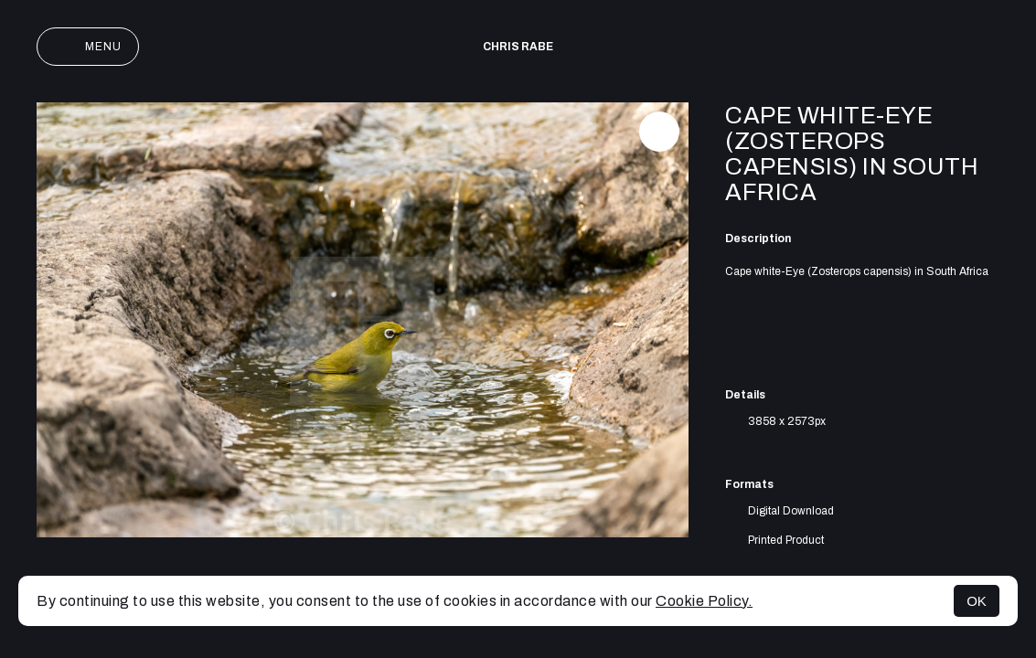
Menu (88, 47)
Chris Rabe (518, 46)
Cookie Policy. (704, 601)
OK (977, 601)
